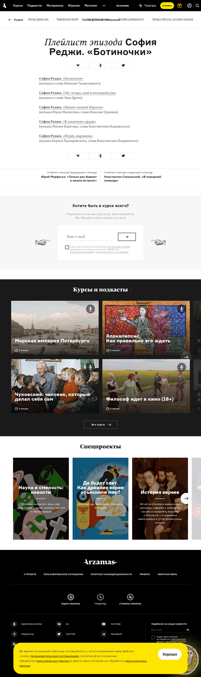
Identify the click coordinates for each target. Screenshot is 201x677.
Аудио (18, 19)
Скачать (167, 5)
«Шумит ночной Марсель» (71, 107)
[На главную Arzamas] (4, 5)
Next (186, 357)
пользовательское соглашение (112, 252)
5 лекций (23, 350)
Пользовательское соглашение (63, 574)
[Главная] (100, 561)
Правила (145, 574)
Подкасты (34, 5)
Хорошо (169, 654)
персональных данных (53, 661)
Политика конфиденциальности (111, 574)
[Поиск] (197, 5)
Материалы (55, 5)
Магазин (90, 5)
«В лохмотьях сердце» (67, 122)
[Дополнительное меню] (104, 5)
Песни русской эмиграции (101, 19)
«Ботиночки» (61, 79)
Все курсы (98, 424)
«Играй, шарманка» (66, 136)
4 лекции (23, 408)
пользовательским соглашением (54, 656)
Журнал (74, 5)
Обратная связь (167, 574)
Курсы (18, 5)
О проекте (30, 574)
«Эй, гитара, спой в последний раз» (77, 93)
